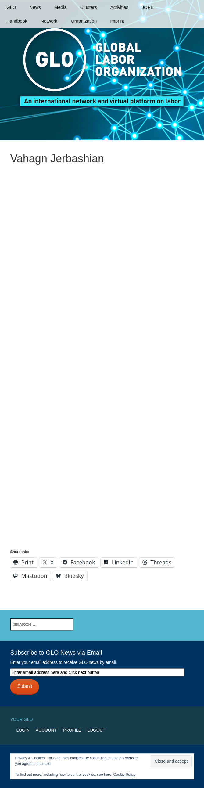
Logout (96, 730)
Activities (119, 7)
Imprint (117, 20)
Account (46, 730)
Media (60, 7)
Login (23, 730)
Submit (24, 686)
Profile (72, 730)
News (35, 7)
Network (49, 20)
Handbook (16, 20)
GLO (11, 7)
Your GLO (21, 719)
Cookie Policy (124, 774)
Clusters (88, 7)
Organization (84, 20)
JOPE (148, 7)
